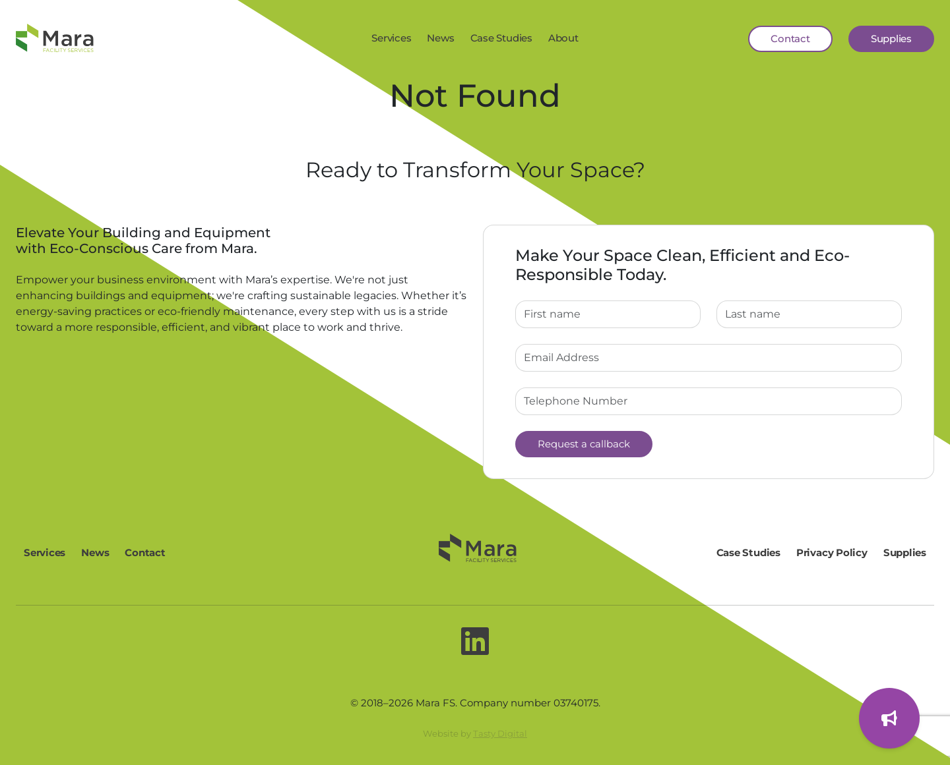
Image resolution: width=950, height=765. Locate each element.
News (440, 38)
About (563, 38)
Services (391, 38)
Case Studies (501, 38)
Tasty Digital (500, 733)
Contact (790, 38)
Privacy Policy (832, 552)
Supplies (891, 38)
